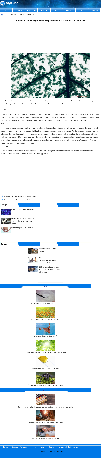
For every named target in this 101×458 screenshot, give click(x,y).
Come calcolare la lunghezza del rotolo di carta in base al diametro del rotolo (45, 401)
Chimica (19, 10)
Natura (56, 10)
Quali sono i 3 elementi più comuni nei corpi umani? (45, 417)
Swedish (34, 447)
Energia (44, 10)
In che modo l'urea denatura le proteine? (45, 297)
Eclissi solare (73, 447)
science (13, 14)
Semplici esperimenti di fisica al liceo (45, 432)
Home (6, 10)
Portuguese (24, 447)
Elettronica (94, 10)
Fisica (82, 10)
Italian (5, 447)
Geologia (52, 447)
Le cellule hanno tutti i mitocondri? (23, 209)
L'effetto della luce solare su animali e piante (20, 196)
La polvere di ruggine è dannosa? (45, 330)
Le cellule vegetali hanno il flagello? (17, 200)
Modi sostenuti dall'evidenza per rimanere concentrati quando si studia (49, 260)
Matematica (62, 447)
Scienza (21, 14)
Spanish (15, 447)
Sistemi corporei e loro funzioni (22, 228)
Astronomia (31, 10)
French (42, 447)
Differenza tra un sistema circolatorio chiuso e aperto (45, 379)
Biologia (69, 10)
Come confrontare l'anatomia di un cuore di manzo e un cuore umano (22, 221)
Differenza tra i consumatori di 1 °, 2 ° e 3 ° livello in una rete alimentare (50, 269)
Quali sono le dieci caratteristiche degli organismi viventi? (45, 346)
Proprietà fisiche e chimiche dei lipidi (45, 363)
